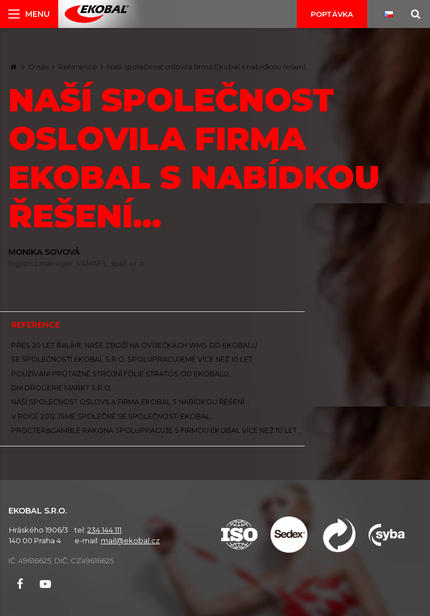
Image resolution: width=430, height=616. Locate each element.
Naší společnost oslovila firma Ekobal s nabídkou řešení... (208, 66)
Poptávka (332, 14)
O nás (38, 66)
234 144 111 (104, 529)
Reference (77, 66)
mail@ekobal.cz (130, 540)
